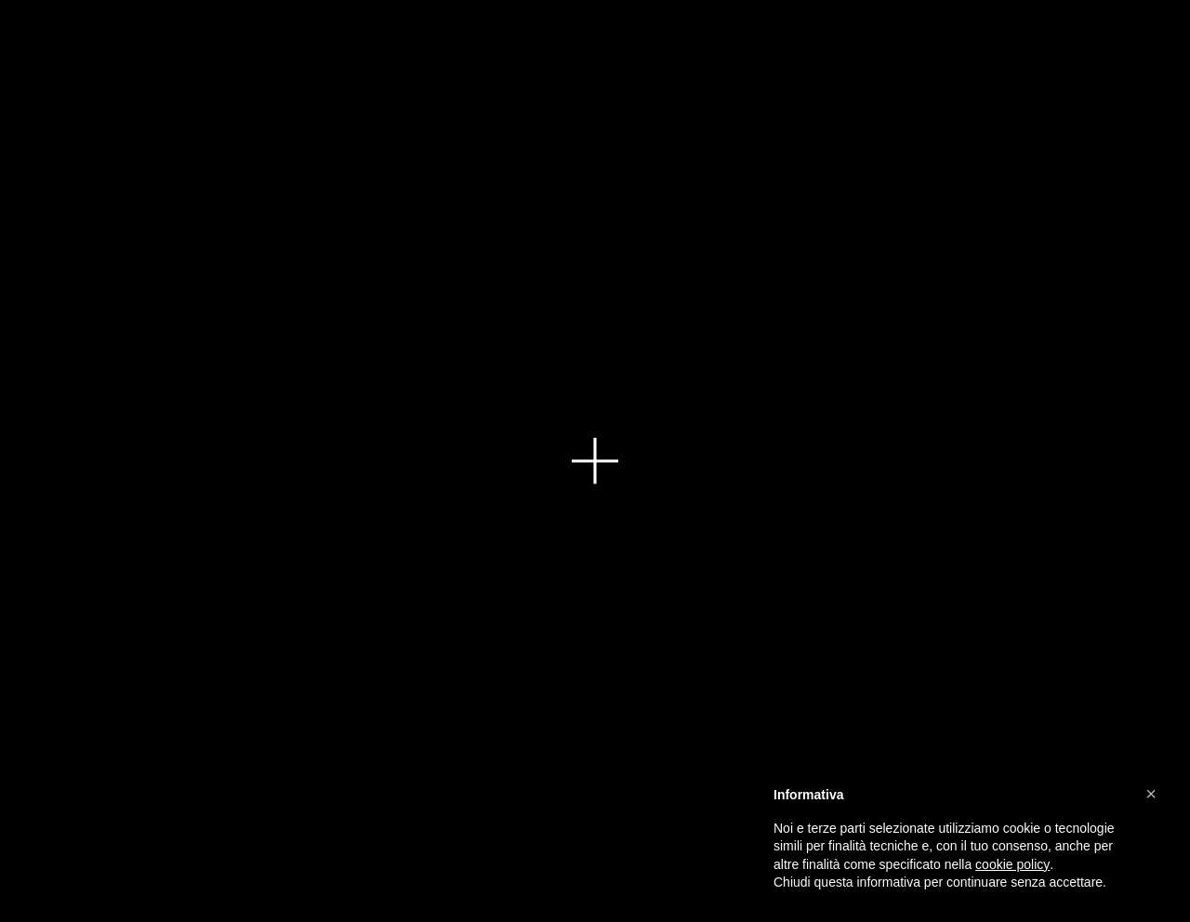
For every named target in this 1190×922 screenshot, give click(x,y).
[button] (1151, 794)
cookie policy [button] (1012, 864)
